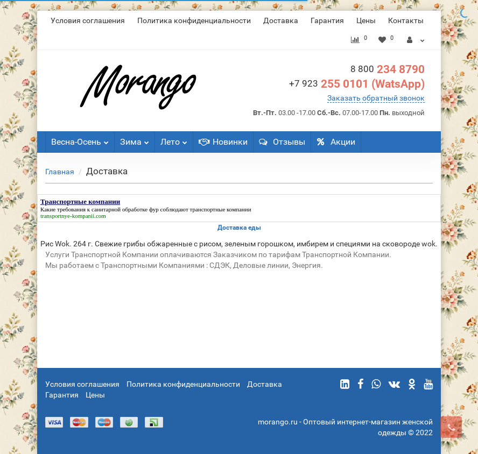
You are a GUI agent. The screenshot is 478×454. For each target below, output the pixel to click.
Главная (59, 171)
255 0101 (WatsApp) (357, 83)
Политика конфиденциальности (194, 20)
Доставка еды (239, 227)
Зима (134, 139)
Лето (173, 139)
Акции (336, 142)
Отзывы (282, 142)
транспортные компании (220, 209)
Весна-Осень (80, 139)
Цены (366, 20)
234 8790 (387, 69)
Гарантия (327, 20)
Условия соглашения (88, 20)
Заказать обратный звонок (376, 98)
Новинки (223, 142)
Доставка (280, 20)
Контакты (406, 20)
